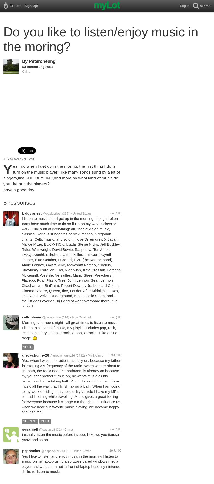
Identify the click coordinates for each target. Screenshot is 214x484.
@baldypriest (52, 213)
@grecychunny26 (62, 355)
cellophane (31, 317)
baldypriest (32, 213)
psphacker (31, 451)
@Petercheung (33, 67)
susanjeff (30, 429)
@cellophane (51, 317)
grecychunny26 (35, 355)
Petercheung (42, 61)
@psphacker (50, 451)
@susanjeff (47, 429)
